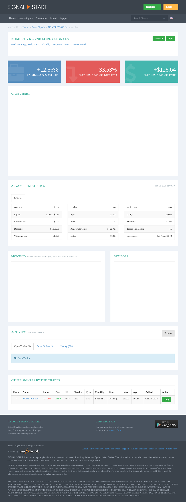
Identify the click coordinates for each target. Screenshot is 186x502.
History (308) (67, 346)
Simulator (41, 18)
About (53, 18)
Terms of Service (112, 448)
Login (171, 6)
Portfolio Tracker (156, 448)
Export (168, 333)
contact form (115, 430)
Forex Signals (26, 18)
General (18, 198)
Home (12, 18)
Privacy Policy (96, 448)
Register (152, 6)
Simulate (158, 38)
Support (64, 18)
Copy (170, 38)
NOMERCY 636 (31, 398)
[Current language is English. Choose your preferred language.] (173, 18)
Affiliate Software (139, 448)
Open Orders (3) (45, 346)
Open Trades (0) (22, 346)
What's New (171, 448)
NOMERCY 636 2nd (58, 27)
